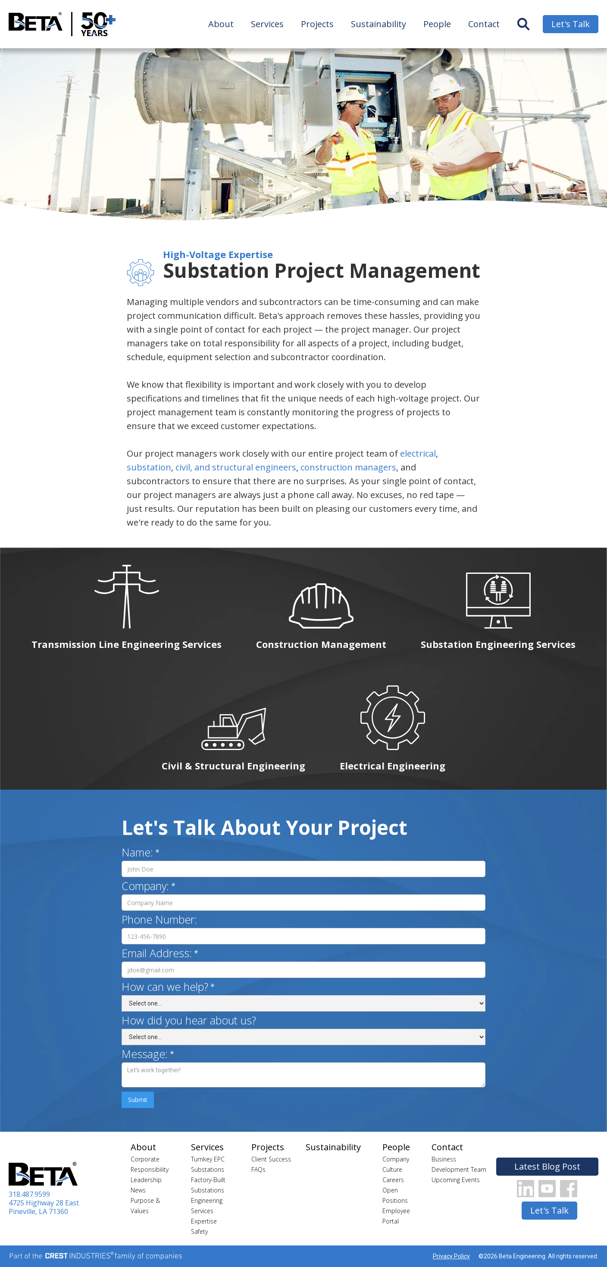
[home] (36, 24)
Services (267, 24)
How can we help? (165, 986)
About (221, 24)
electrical (418, 453)
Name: (137, 852)
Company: (145, 885)
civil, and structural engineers (235, 467)
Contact (484, 24)
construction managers (348, 467)
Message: (145, 1053)
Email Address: (157, 953)
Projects (317, 24)
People (437, 24)
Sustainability (378, 24)
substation (149, 467)
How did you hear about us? (189, 1020)
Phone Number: (159, 919)
